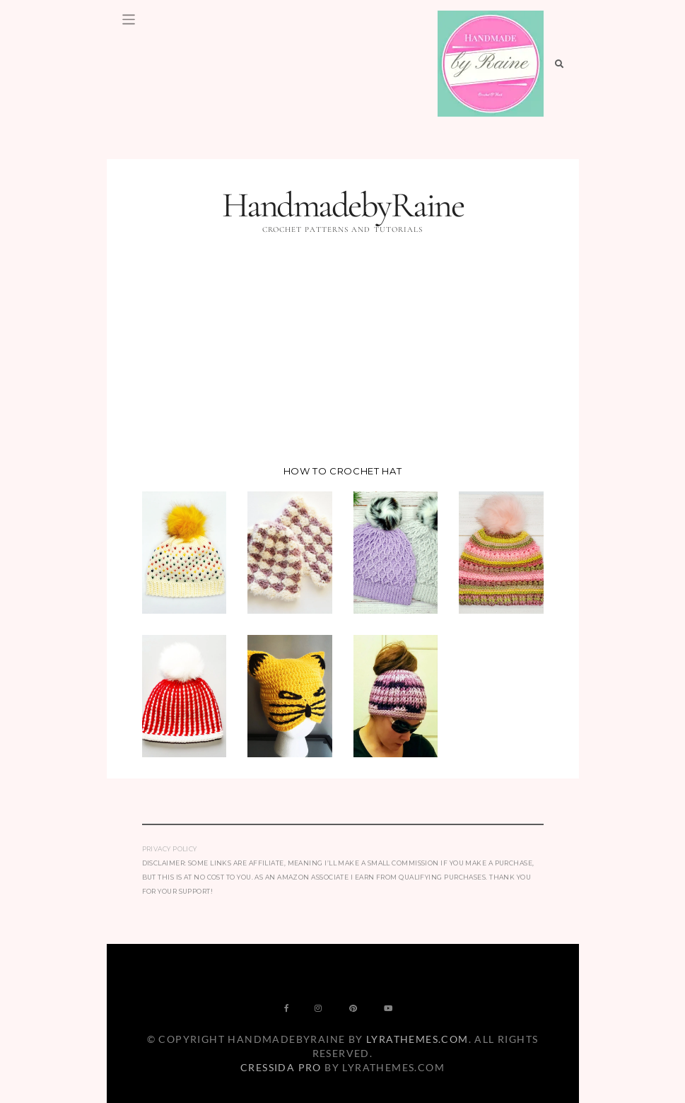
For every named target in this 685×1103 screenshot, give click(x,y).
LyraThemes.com (417, 1039)
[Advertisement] (343, 353)
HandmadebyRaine (343, 205)
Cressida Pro (281, 1067)
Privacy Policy (169, 849)
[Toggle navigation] (129, 19)
